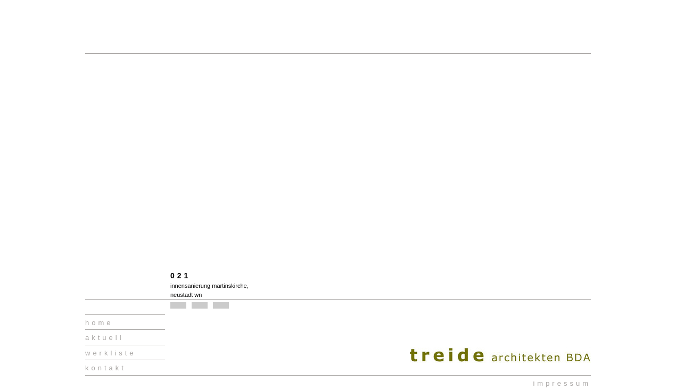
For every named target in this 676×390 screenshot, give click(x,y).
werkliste (110, 353)
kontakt (105, 368)
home (99, 323)
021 (180, 275)
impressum (562, 383)
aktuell (104, 338)
